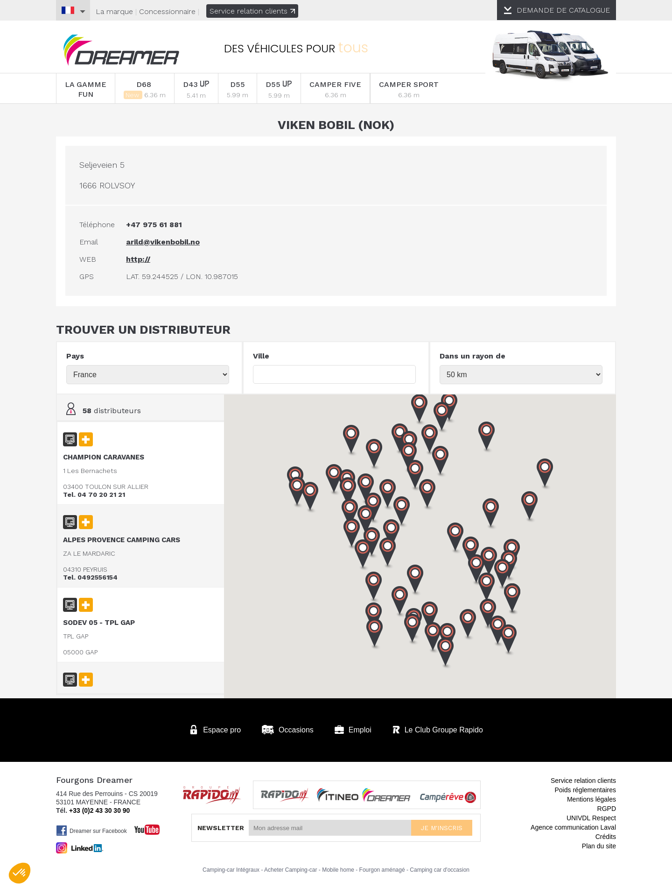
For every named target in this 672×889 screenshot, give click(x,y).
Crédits (605, 836)
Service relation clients (252, 11)
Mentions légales (591, 799)
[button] (512, 599)
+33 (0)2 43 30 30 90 (99, 810)
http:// (138, 259)
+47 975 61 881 (154, 224)
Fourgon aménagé (382, 870)
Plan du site (599, 846)
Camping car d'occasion (439, 870)
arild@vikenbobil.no (163, 241)
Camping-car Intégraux (231, 870)
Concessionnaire (167, 11)
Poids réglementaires (585, 790)
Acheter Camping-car (290, 870)
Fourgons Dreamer (121, 50)
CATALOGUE (563, 10)
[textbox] (334, 374)
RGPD (606, 808)
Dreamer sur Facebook (91, 830)
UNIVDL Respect (591, 818)
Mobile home (338, 870)
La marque (114, 11)
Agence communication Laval (573, 827)
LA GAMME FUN (85, 89)
